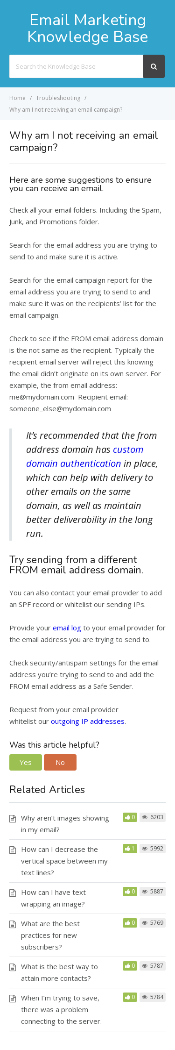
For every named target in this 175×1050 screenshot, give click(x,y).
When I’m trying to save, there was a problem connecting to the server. (61, 1009)
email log (67, 627)
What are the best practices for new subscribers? (50, 935)
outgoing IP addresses (88, 721)
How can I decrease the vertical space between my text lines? (64, 860)
